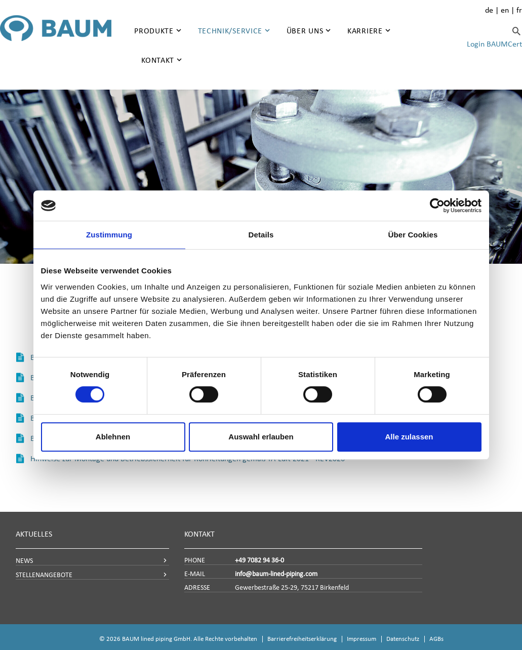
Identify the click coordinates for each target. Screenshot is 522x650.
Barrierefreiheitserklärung (302, 638)
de (489, 10)
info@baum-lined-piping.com (276, 574)
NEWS (24, 560)
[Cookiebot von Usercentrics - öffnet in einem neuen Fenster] (437, 205)
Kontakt (157, 60)
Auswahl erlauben (260, 436)
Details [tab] (261, 234)
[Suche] (516, 31)
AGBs (436, 638)
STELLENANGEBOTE (44, 575)
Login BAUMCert (494, 44)
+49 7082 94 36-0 (259, 560)
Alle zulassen (409, 436)
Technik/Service (230, 30)
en (505, 10)
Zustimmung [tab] (109, 234)
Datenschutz (402, 638)
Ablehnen (113, 436)
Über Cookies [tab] (413, 234)
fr (519, 10)
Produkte (154, 30)
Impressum (361, 638)
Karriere (365, 30)
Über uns (305, 30)
